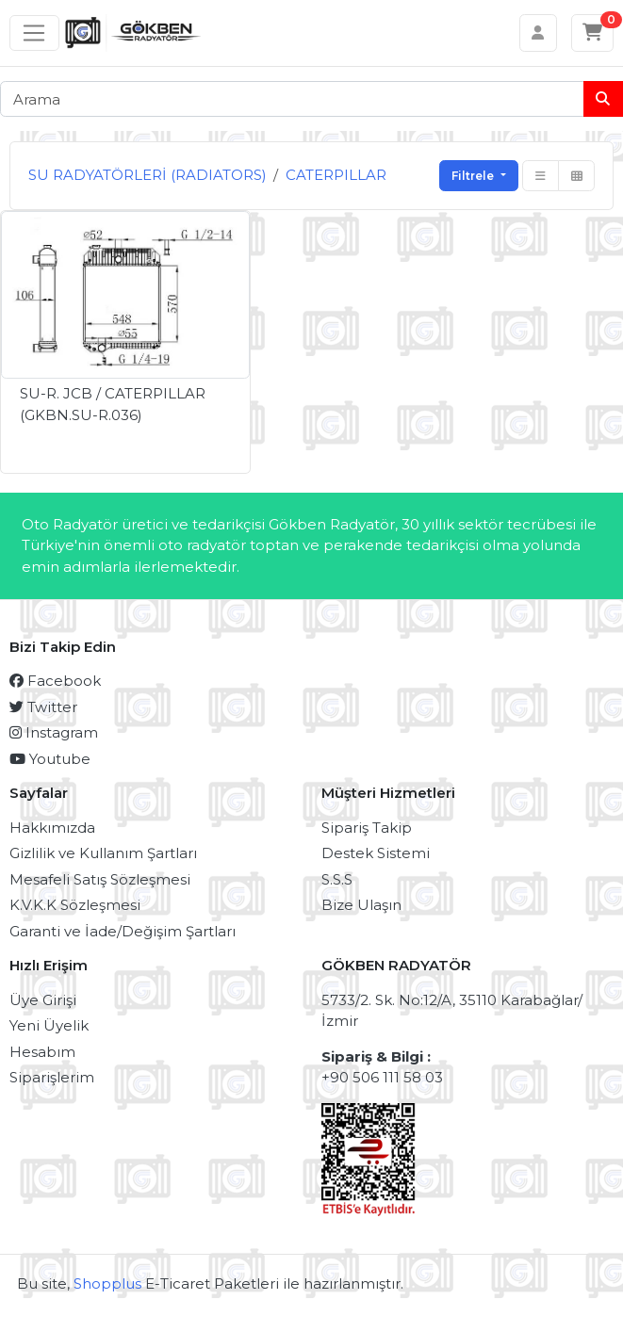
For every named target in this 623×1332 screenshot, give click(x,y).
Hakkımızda (52, 828)
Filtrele (474, 176)
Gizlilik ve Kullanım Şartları (103, 853)
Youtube (49, 759)
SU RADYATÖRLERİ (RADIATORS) (147, 175)
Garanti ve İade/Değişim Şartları (122, 931)
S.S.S (336, 879)
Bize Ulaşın (361, 905)
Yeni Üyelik (49, 1025)
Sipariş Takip (366, 828)
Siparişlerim (51, 1077)
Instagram (53, 732)
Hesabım (42, 1052)
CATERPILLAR (336, 175)
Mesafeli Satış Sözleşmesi (99, 879)
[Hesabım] (538, 33)
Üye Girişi (42, 1000)
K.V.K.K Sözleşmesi (74, 905)
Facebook (55, 681)
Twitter (43, 707)
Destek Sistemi (375, 853)
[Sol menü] (34, 33)
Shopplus (107, 1283)
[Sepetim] (593, 33)
